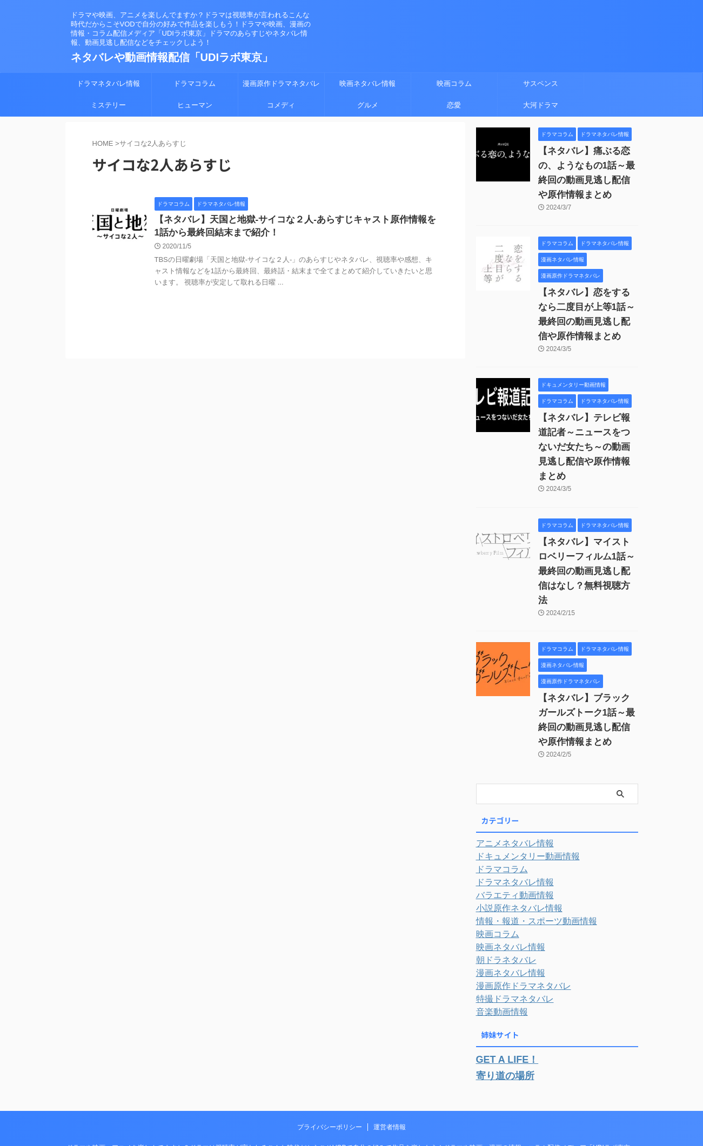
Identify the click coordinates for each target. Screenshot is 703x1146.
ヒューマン (194, 105)
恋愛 (454, 105)
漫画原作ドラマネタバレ (281, 83)
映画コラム (454, 83)
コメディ (281, 105)
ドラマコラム (194, 83)
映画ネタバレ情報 (367, 83)
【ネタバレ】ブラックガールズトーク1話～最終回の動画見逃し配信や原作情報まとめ (587, 669)
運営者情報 (389, 1065)
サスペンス (540, 83)
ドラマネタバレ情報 (108, 83)
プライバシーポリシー (329, 1065)
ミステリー (108, 105)
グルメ (367, 105)
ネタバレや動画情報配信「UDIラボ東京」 (172, 57)
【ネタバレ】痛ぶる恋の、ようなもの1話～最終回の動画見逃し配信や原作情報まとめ (587, 166)
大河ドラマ (540, 105)
